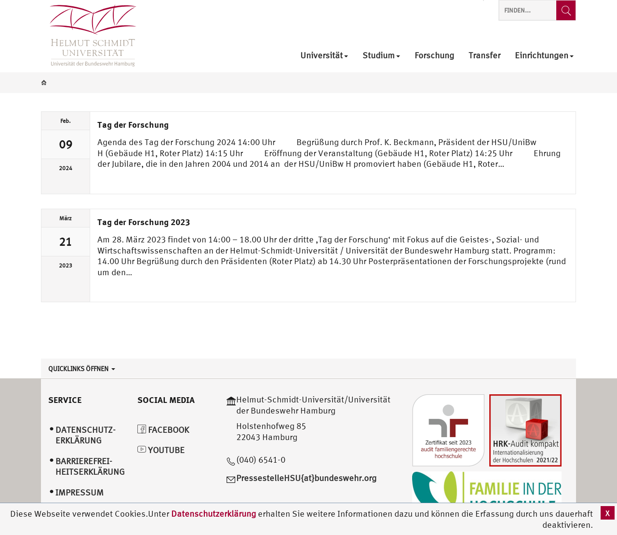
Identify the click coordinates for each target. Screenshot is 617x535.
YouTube (161, 450)
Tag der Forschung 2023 (143, 221)
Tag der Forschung (133, 124)
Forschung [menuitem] (434, 55)
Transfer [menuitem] (484, 55)
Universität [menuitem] (324, 55)
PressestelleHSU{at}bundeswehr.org (306, 478)
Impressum (79, 492)
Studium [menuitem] (381, 55)
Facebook (163, 430)
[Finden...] (566, 10)
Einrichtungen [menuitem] (544, 55)
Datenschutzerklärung (213, 513)
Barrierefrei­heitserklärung (90, 466)
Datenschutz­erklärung (85, 435)
